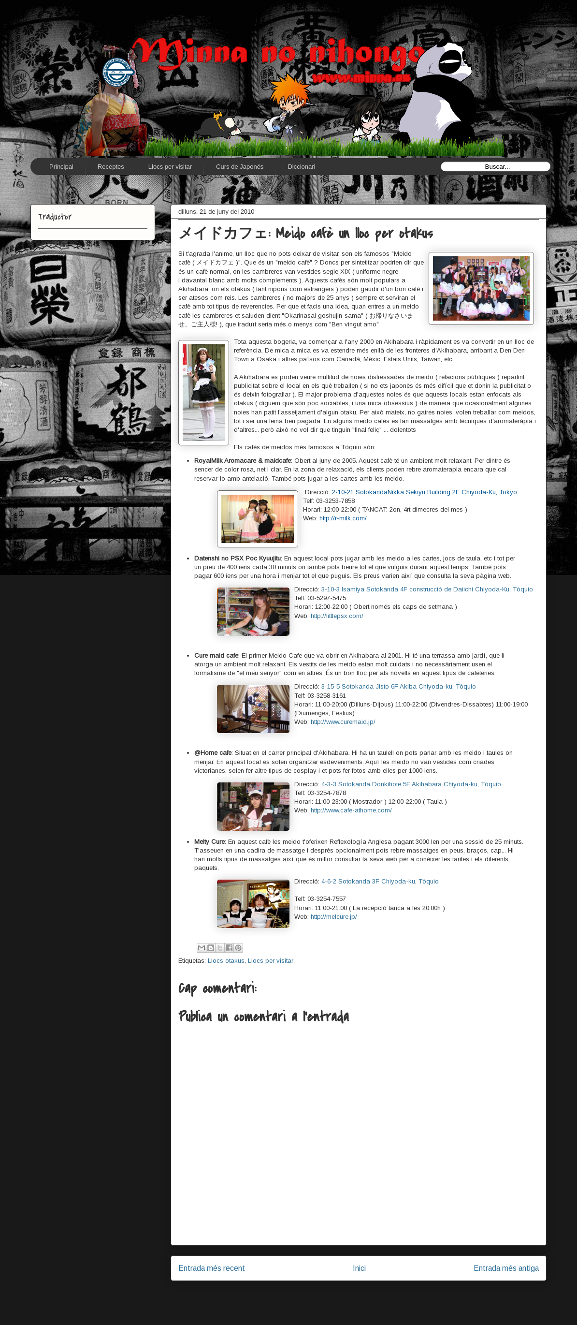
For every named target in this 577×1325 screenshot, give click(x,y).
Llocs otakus (226, 960)
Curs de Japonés (239, 166)
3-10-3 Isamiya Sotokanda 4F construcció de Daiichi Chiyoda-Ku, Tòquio (427, 589)
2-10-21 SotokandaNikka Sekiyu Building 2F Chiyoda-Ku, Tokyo (424, 492)
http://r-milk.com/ (343, 518)
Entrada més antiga (506, 1268)
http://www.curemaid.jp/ (343, 721)
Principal (61, 166)
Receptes (111, 166)
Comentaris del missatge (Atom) (380, 1299)
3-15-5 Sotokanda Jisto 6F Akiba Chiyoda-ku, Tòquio (398, 686)
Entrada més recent (211, 1268)
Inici (359, 1268)
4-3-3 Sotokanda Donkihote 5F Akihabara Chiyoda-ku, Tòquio (411, 784)
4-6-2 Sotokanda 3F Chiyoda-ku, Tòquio (380, 881)
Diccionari (301, 166)
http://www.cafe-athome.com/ (351, 810)
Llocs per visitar (170, 166)
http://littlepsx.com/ (337, 615)
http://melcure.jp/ (334, 916)
